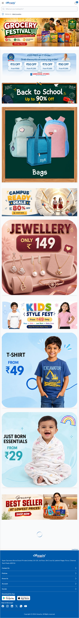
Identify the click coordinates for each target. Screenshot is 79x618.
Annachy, (39, 614)
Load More (75, 549)
